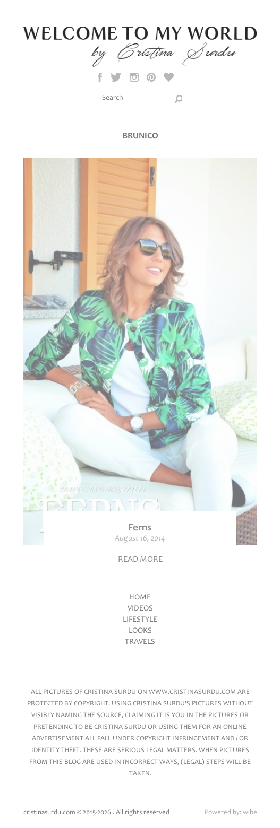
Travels (140, 642)
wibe (250, 812)
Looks (140, 631)
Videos (140, 609)
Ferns (139, 528)
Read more (140, 559)
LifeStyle (140, 620)
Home (140, 598)
